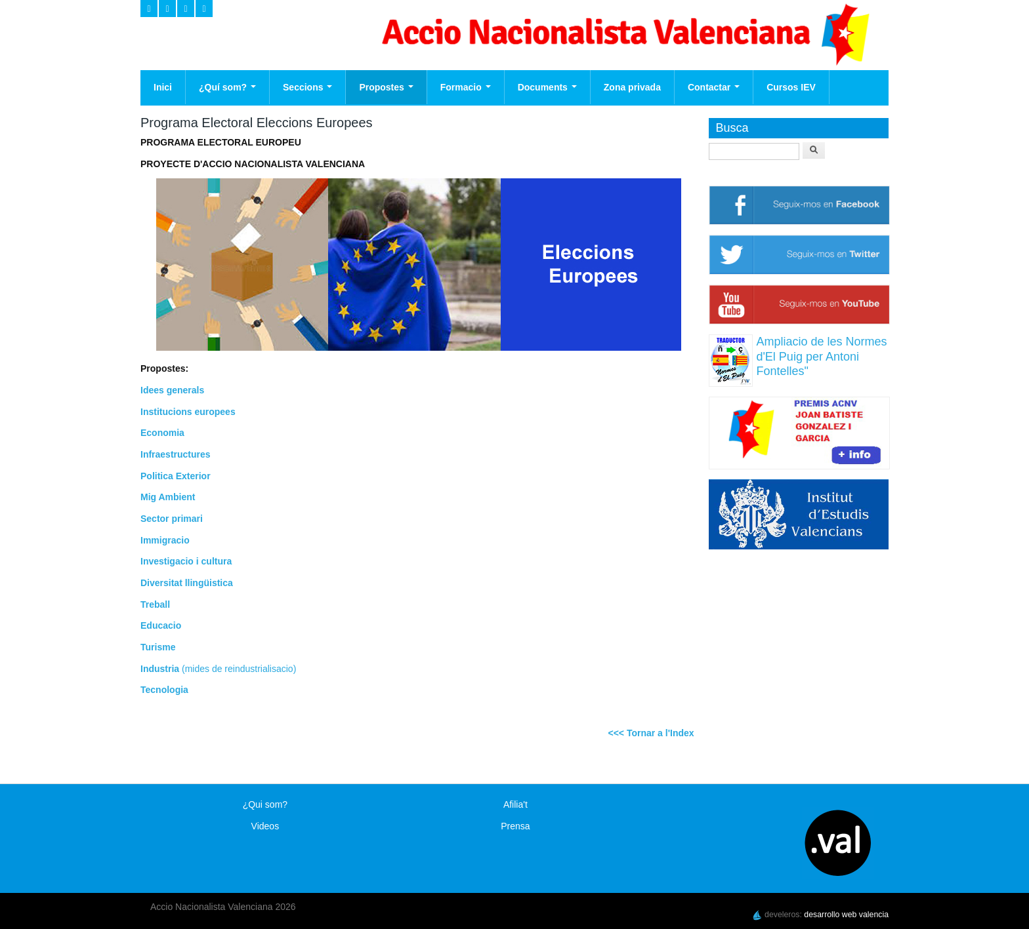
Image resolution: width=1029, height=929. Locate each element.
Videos (265, 826)
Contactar (714, 87)
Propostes (386, 87)
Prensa (515, 826)
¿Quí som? (227, 87)
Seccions (307, 87)
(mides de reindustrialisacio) (237, 668)
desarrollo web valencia (846, 914)
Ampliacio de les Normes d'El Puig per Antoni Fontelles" (821, 356)
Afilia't (515, 804)
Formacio (465, 87)
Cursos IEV (791, 87)
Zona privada (632, 87)
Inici (163, 87)
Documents (547, 87)
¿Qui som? (265, 804)
